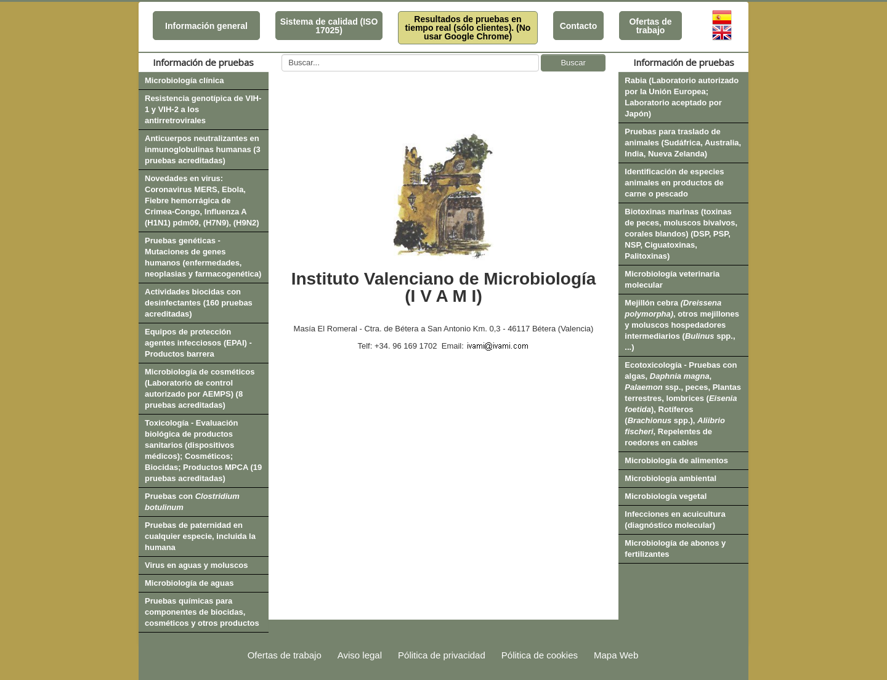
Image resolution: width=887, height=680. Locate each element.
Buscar (573, 62)
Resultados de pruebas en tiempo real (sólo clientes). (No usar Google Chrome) (468, 27)
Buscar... (281, 54)
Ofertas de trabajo (650, 26)
